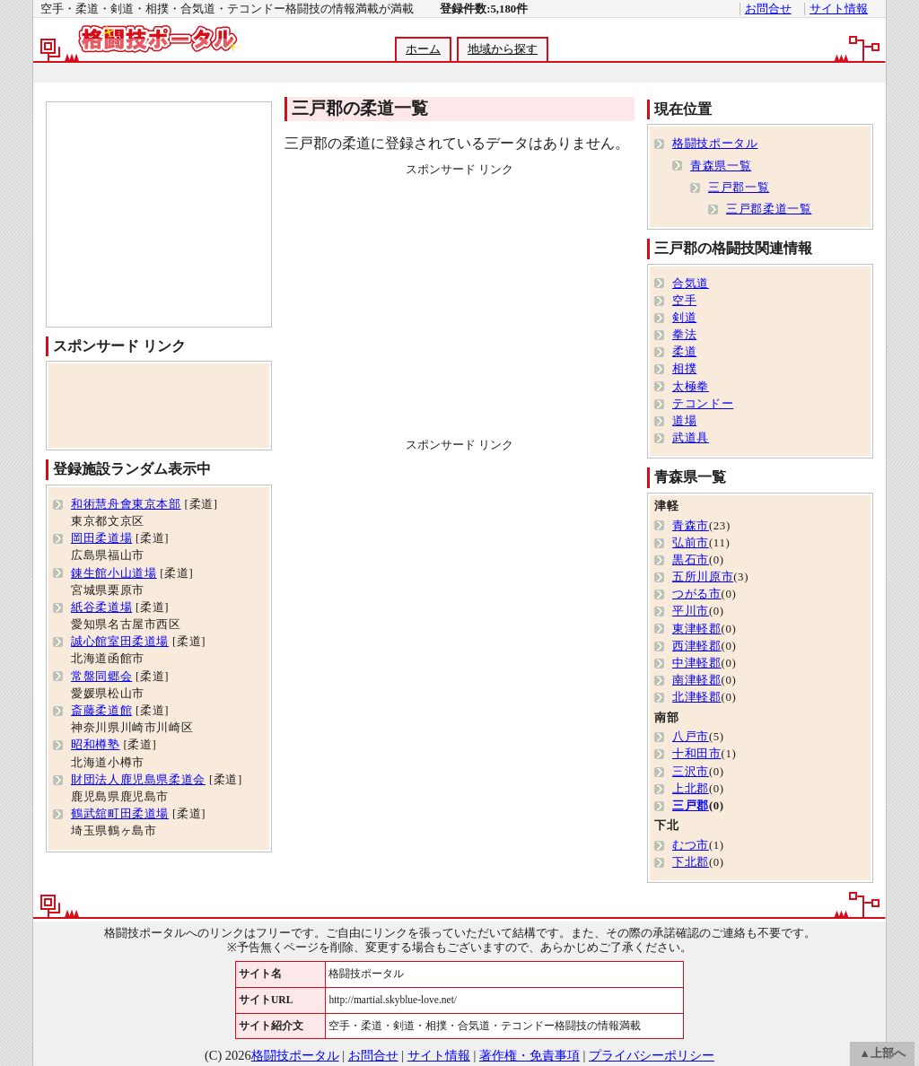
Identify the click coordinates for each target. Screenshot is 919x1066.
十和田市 (697, 753)
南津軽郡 (697, 680)
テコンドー (702, 404)
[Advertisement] (459, 73)
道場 (684, 421)
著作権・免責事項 (529, 1055)
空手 (684, 300)
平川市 (690, 611)
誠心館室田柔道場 (120, 641)
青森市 (690, 526)
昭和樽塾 (95, 744)
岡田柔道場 (101, 538)
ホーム (423, 49)
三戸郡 (690, 806)
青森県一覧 (720, 166)
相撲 (684, 369)
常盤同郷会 (101, 676)
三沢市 (690, 771)
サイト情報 (839, 9)
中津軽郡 (697, 663)
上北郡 (690, 788)
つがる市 (697, 594)
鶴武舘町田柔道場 (120, 814)
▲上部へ (882, 1053)
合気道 (690, 283)
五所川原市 (702, 577)
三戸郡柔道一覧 (768, 209)
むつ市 (690, 845)
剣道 (684, 317)
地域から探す (503, 49)
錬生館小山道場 (113, 573)
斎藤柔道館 (101, 710)
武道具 (690, 438)
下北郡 (690, 862)
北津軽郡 (697, 697)
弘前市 (690, 543)
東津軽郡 (697, 629)
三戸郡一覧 (738, 187)
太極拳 (690, 386)
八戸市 (690, 736)
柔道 (684, 351)
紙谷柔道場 (101, 607)
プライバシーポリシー (651, 1055)
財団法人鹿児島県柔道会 (138, 779)
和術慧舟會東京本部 (126, 504)
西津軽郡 (697, 646)
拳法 (684, 334)
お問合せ (768, 9)
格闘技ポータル (714, 143)
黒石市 (690, 560)
